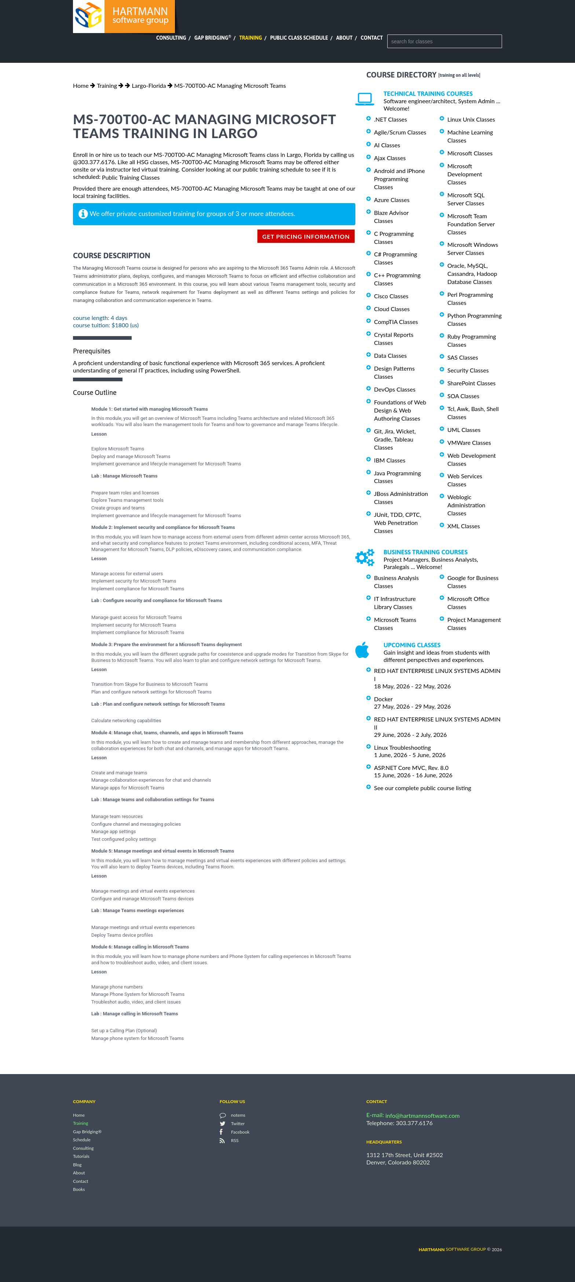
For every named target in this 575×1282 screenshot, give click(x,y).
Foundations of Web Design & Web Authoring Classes (400, 410)
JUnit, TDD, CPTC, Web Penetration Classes (397, 522)
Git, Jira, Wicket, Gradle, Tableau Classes (395, 439)
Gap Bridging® (87, 1131)
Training (250, 38)
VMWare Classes (469, 442)
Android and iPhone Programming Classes (399, 178)
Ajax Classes (390, 157)
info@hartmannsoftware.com (422, 1115)
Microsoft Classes (469, 153)
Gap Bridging (212, 38)
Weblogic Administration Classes (466, 504)
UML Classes (463, 429)
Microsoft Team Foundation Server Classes (471, 223)
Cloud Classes (392, 308)
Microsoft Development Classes (464, 174)
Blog (77, 1164)
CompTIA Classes (396, 321)
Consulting (171, 38)
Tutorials (81, 1156)
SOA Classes (463, 395)
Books (79, 1189)
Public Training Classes (131, 177)
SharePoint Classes (471, 382)
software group (452, 1249)
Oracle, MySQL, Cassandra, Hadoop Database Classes (472, 273)
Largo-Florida (149, 85)
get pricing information (306, 236)
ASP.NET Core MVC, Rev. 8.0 (411, 767)
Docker (383, 698)
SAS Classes (462, 357)
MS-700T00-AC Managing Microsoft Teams (230, 85)
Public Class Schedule (299, 38)
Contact (372, 38)
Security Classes (468, 370)
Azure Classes (392, 199)
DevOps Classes (394, 389)
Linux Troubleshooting (402, 747)
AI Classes (387, 144)
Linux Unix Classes (471, 119)
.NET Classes (390, 119)
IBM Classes (389, 460)
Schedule (82, 1140)
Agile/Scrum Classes (400, 132)
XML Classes (463, 525)
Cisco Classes (391, 295)
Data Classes (390, 355)
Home (81, 85)
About (344, 38)
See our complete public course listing (422, 787)
